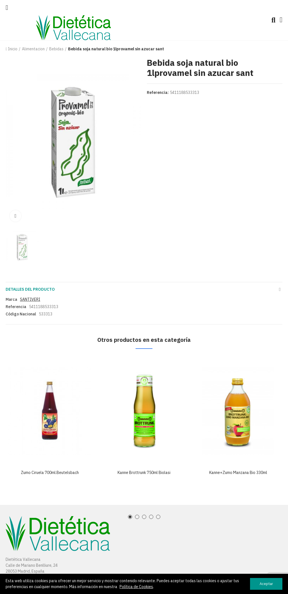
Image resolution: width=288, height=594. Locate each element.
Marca (11, 299)
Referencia (16, 306)
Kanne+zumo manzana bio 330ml (238, 472)
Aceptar (266, 583)
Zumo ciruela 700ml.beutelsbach (50, 472)
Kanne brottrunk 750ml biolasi (144, 472)
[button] (130, 517)
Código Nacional (21, 314)
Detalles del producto (30, 289)
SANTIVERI (30, 299)
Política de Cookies (136, 586)
